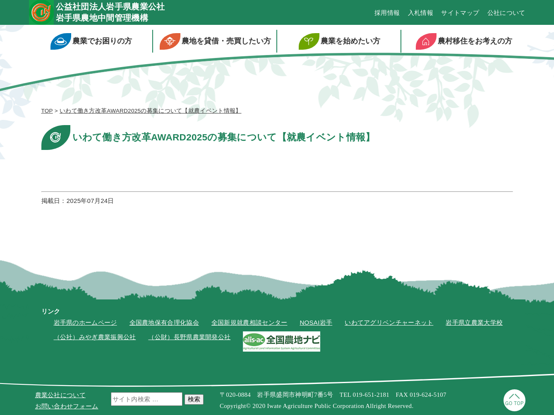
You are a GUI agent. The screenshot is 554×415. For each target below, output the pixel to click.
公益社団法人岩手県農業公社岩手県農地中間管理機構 (110, 12)
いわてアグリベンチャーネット (389, 322)
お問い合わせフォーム (66, 406)
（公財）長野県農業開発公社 (189, 336)
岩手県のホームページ (85, 322)
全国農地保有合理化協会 (164, 322)
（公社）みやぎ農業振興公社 (95, 336)
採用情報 (387, 12)
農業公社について (60, 394)
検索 (194, 399)
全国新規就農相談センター (249, 322)
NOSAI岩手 (316, 322)
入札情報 (420, 12)
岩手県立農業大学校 (474, 322)
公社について (506, 12)
